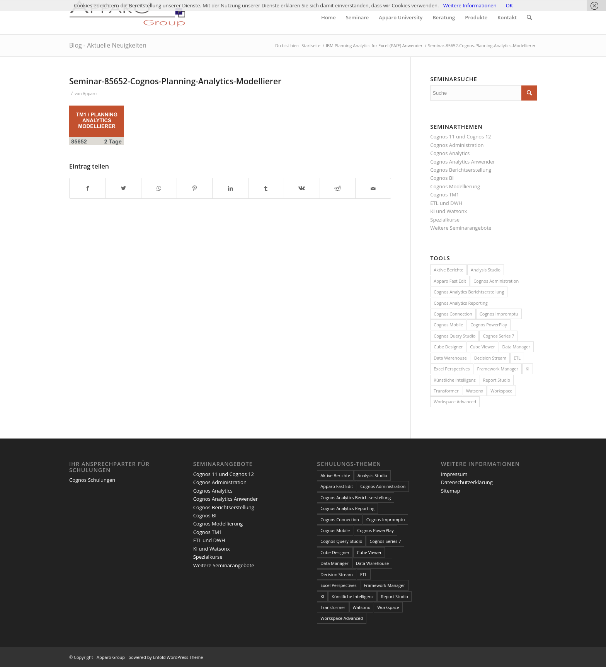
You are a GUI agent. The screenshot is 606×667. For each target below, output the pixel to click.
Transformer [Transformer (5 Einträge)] (446, 391)
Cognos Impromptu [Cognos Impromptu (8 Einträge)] (499, 314)
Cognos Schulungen (92, 479)
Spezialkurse (445, 219)
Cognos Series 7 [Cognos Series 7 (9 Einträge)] (498, 336)
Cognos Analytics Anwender (462, 161)
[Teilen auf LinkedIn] (230, 188)
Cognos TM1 (444, 194)
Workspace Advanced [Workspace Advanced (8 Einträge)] (455, 401)
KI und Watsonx (448, 211)
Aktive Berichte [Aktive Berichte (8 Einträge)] (448, 270)
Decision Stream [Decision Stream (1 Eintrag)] (490, 358)
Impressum (454, 474)
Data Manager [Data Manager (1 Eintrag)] (516, 347)
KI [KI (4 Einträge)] (527, 369)
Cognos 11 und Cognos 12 (460, 136)
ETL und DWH (446, 203)
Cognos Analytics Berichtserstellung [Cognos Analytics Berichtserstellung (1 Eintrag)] (469, 292)
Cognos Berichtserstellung (460, 169)
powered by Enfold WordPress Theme (165, 657)
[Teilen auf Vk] (301, 188)
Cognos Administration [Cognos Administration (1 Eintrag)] (496, 281)
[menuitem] (328, 17)
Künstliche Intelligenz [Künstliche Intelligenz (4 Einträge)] (454, 380)
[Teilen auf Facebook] (87, 188)
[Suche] (529, 17)
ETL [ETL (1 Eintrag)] (517, 358)
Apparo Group (111, 657)
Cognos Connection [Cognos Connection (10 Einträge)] (453, 314)
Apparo (90, 93)
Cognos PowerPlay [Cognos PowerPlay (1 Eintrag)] (488, 325)
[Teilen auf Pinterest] (194, 188)
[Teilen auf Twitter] (123, 188)
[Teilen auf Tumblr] (266, 188)
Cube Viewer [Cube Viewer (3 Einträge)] (482, 347)
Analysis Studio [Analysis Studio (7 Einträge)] (485, 270)
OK (509, 5)
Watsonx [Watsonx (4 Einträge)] (474, 391)
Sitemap (450, 490)
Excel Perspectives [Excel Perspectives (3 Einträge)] (452, 369)
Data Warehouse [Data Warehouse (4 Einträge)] (450, 358)
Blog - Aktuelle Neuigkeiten (107, 45)
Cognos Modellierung (455, 186)
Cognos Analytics (450, 153)
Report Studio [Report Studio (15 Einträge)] (496, 380)
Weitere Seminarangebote (460, 227)
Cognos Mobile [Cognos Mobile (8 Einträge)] (448, 325)
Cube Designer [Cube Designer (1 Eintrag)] (448, 347)
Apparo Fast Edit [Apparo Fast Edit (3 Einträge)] (450, 281)
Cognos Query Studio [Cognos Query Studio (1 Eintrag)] (454, 336)
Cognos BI (441, 177)
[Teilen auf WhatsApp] (159, 188)
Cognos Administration (456, 145)
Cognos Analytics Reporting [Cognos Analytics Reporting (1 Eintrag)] (460, 303)
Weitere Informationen (470, 5)
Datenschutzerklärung (467, 482)
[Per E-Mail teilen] (373, 188)
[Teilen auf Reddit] (337, 188)
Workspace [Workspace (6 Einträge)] (501, 391)
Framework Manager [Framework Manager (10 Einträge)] (497, 369)
